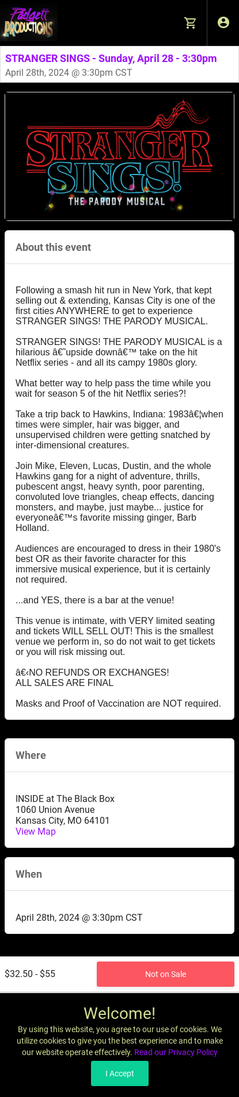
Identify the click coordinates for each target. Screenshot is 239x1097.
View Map (36, 831)
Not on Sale (165, 974)
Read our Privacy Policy (176, 1052)
